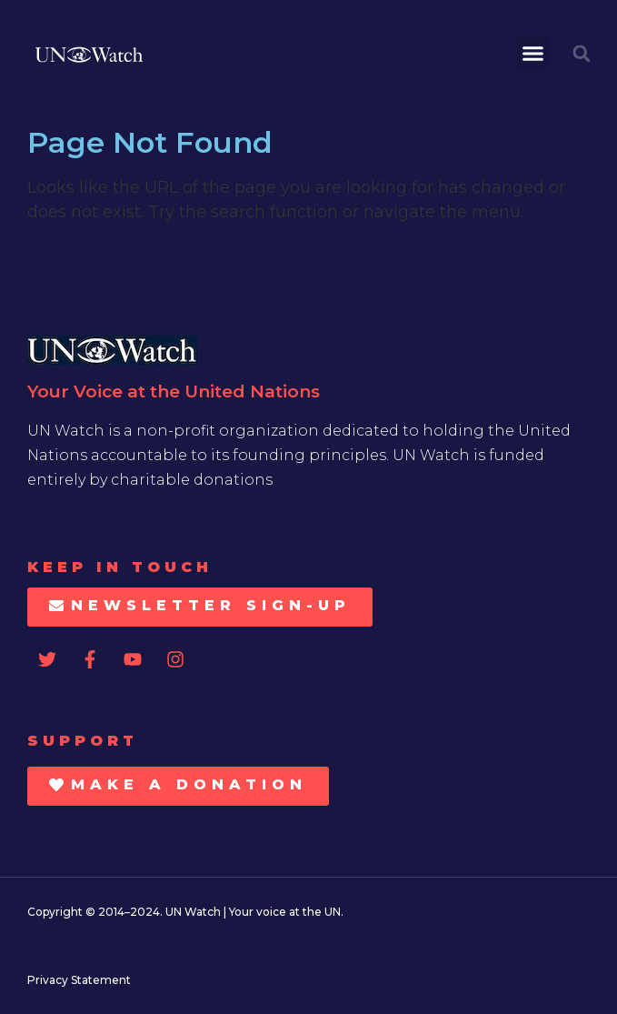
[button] (533, 53)
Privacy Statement (79, 980)
